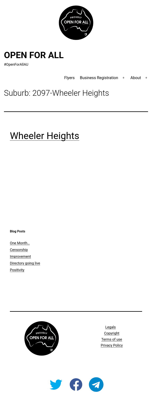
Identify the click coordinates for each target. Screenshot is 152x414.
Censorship (19, 250)
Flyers (69, 77)
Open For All (34, 55)
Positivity (17, 270)
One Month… (20, 243)
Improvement (20, 256)
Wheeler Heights (44, 135)
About (135, 77)
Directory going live (25, 263)
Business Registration (99, 77)
